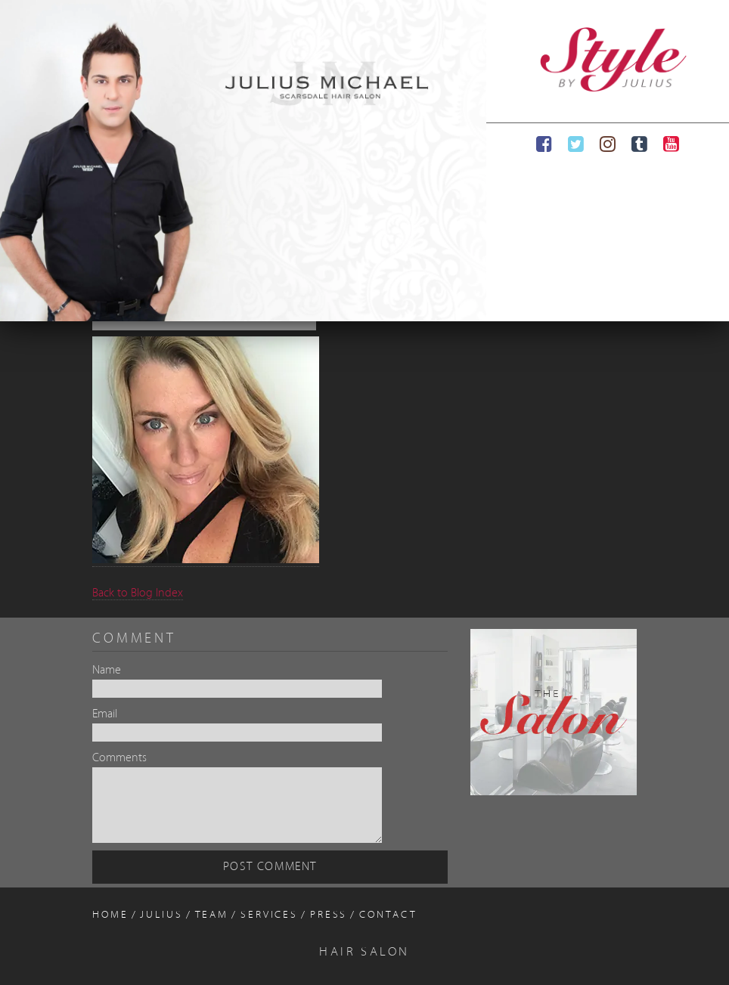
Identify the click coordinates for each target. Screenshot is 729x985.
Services (269, 915)
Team (212, 915)
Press (328, 915)
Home (110, 915)
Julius (161, 915)
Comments (119, 758)
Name (106, 670)
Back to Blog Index (137, 593)
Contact (388, 915)
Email (104, 714)
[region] (243, 160)
